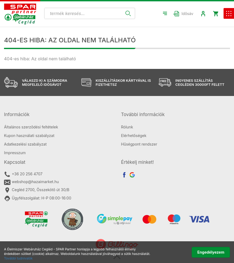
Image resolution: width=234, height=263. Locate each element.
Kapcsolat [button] (14, 162)
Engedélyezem (210, 252)
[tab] (58, 114)
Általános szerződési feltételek (31, 127)
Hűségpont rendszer (139, 144)
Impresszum (15, 152)
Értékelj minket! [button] (137, 162)
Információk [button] (16, 114)
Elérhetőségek (134, 135)
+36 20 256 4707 (23, 174)
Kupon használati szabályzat (29, 135)
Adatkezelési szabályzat (25, 144)
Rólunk (127, 127)
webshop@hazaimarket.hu (31, 182)
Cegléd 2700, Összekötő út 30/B (36, 190)
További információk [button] (143, 114)
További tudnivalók (18, 258)
